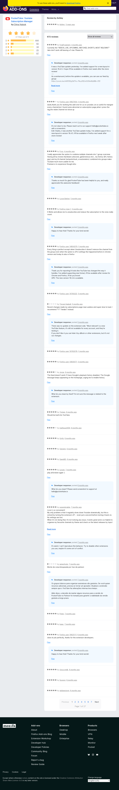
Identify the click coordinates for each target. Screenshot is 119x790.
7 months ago (71, 470)
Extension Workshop (41, 738)
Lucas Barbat (65, 199)
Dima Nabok (20, 24)
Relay (90, 738)
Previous (65, 702)
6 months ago (70, 372)
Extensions (34, 9)
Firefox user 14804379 (68, 246)
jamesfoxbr (64, 564)
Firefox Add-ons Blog (41, 734)
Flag (48, 55)
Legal (24, 772)
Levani (62, 470)
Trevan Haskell (65, 304)
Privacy (5, 772)
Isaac (62, 624)
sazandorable (65, 507)
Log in (114, 3)
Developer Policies (40, 747)
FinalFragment (65, 45)
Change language (95, 777)
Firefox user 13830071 (68, 362)
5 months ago (76, 199)
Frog (61, 151)
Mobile (63, 734)
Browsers (92, 730)
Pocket (91, 747)
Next (97, 702)
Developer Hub (38, 743)
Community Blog (39, 751)
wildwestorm (64, 691)
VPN (90, 734)
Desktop (64, 730)
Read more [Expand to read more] (55, 86)
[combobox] (99, 8)
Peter (62, 614)
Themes (45, 9)
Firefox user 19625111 (68, 635)
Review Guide (37, 764)
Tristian (62, 412)
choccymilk (64, 670)
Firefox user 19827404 (68, 102)
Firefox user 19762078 (68, 351)
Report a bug (37, 760)
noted (24, 778)
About (34, 730)
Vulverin (63, 449)
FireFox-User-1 (65, 209)
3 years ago (70, 24)
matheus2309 (65, 428)
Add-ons (35, 725)
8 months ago (83, 635)
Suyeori (63, 680)
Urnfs (62, 438)
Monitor (92, 743)
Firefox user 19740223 (68, 294)
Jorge (62, 372)
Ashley (62, 24)
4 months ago (76, 45)
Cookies (15, 772)
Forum (34, 755)
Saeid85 (63, 459)
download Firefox (73, 3)
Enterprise (64, 738)
